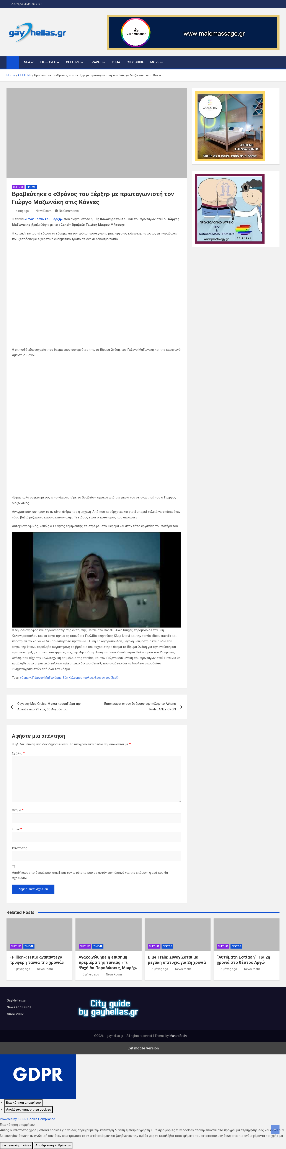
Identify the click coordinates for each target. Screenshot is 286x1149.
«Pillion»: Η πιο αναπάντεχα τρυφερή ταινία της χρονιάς (37, 960)
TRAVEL (95, 62)
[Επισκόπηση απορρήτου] (23, 1102)
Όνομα (17, 810)
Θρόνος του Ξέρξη (106, 677)
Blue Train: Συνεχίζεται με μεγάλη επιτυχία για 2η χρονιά (177, 960)
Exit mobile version (143, 1048)
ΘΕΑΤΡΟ (167, 946)
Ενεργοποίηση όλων (16, 1145)
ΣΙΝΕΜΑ (31, 187)
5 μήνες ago (91, 974)
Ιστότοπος (19, 848)
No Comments (69, 211)
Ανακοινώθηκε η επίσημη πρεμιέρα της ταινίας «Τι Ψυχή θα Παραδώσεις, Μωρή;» (108, 962)
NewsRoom (44, 211)
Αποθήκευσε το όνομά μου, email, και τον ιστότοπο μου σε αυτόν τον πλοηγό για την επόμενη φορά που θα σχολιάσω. (90, 875)
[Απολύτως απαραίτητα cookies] (28, 1109)
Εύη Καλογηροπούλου (78, 677)
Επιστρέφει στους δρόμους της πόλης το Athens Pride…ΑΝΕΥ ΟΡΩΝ (140, 706)
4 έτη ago (22, 211)
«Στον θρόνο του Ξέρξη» (44, 219)
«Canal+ (25, 677)
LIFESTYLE (48, 62)
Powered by (27, 1119)
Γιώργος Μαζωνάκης (47, 677)
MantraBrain (178, 1036)
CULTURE (73, 62)
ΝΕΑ (27, 62)
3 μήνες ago (22, 969)
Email (17, 829)
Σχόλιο (18, 753)
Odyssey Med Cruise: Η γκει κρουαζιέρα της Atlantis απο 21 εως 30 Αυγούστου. (49, 706)
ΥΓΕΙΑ (116, 62)
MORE (154, 62)
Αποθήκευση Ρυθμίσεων (53, 1145)
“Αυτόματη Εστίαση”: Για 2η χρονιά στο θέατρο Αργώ (243, 960)
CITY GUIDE (135, 62)
